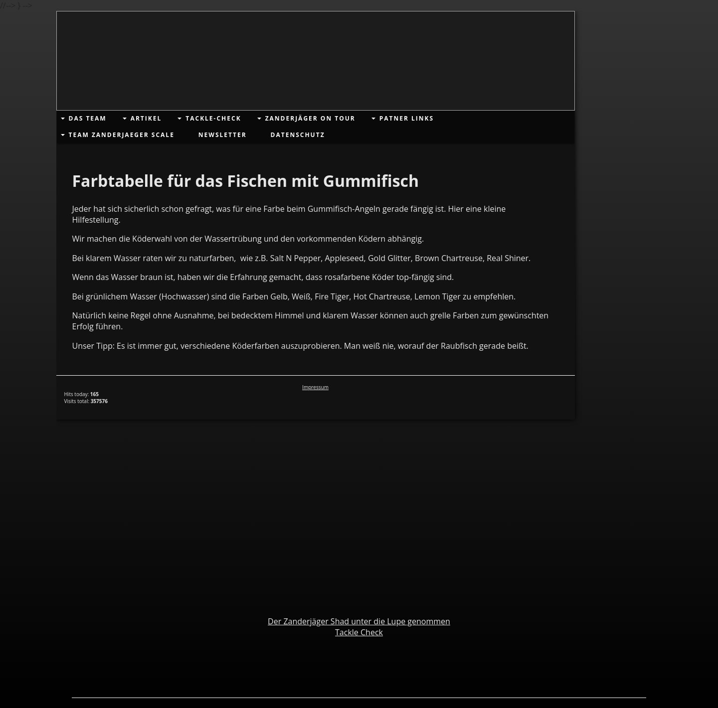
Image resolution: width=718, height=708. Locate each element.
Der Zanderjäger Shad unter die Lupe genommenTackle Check (359, 627)
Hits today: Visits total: (86, 398)
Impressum (315, 387)
